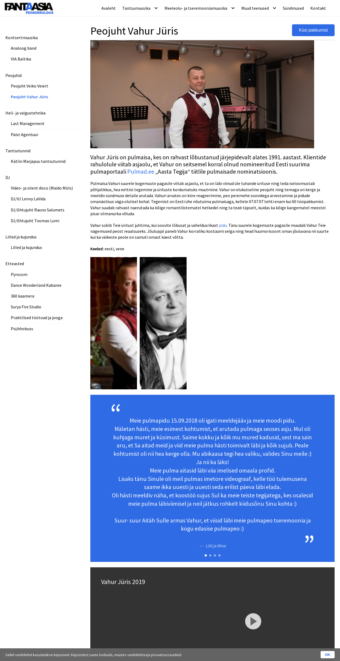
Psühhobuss (22, 328)
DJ (7, 177)
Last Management (27, 123)
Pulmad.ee (140, 171)
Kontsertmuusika (21, 37)
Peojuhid (13, 75)
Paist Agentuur (24, 134)
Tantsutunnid (17, 150)
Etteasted (14, 263)
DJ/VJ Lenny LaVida (28, 198)
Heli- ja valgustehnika (25, 113)
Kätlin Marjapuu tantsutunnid (38, 161)
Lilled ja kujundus (21, 237)
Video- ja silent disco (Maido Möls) (42, 188)
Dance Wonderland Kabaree (36, 285)
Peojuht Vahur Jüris (29, 96)
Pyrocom (19, 274)
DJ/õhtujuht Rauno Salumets (37, 210)
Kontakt (318, 8)
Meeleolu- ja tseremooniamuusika (195, 8)
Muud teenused (255, 8)
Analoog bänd (23, 48)
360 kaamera (22, 296)
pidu (223, 225)
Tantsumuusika (136, 8)
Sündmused (293, 8)
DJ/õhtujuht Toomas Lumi (35, 220)
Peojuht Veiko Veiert (29, 86)
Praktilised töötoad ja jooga (37, 317)
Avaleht (108, 8)
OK (327, 655)
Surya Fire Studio (26, 306)
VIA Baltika (21, 59)
